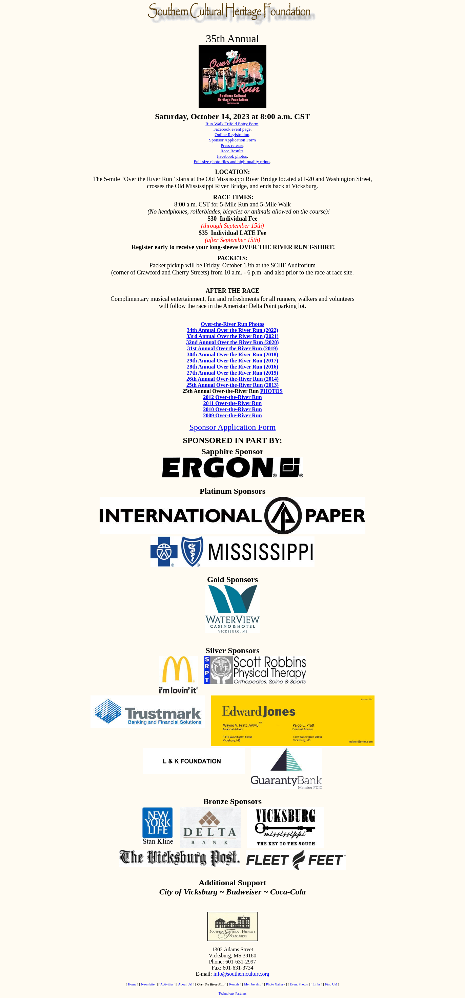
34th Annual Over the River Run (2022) (232, 330)
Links (316, 984)
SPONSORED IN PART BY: (232, 440)
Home (132, 984)
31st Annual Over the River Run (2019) (232, 348)
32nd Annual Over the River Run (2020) (232, 342)
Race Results (232, 150)
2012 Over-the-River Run (232, 397)
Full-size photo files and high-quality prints (232, 161)
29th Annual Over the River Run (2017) (232, 360)
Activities (167, 984)
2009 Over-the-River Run (232, 415)
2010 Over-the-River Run (232, 409)
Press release (232, 145)
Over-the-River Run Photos (232, 324)
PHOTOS (271, 391)
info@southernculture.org (241, 974)
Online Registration (232, 134)
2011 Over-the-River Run (232, 403)
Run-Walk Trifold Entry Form (231, 123)
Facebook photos (232, 156)
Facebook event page (232, 129)
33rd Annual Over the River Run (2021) (232, 336)
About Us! (185, 984)
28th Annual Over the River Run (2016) (232, 367)
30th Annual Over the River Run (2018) (232, 354)
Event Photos (299, 984)
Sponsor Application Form (232, 139)
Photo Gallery (275, 984)
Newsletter (148, 984)
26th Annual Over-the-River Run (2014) (232, 379)
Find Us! (331, 984)
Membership (252, 984)
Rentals (234, 984)
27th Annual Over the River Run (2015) (232, 373)
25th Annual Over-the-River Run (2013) (232, 385)
